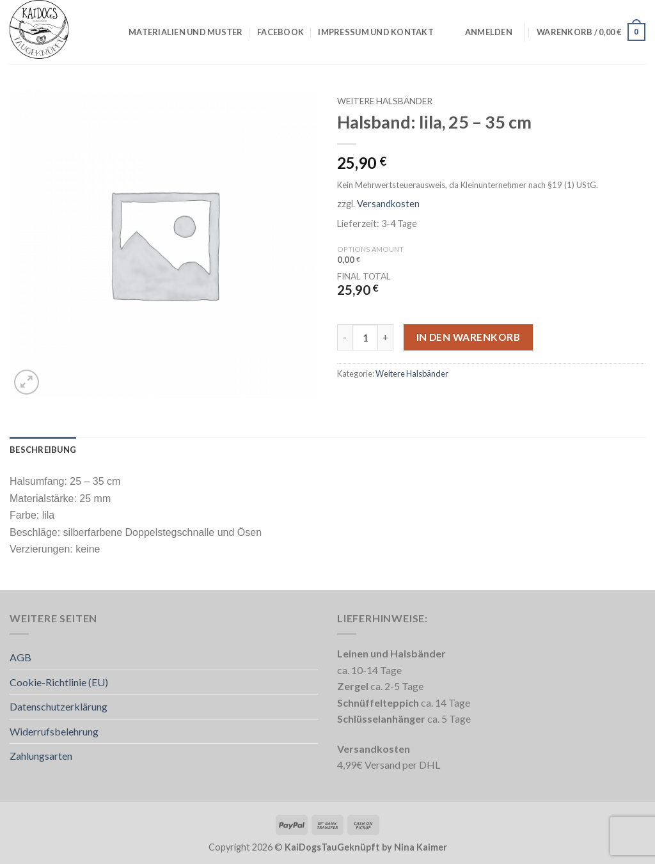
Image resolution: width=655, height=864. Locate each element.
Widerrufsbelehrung (54, 731)
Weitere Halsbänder (384, 101)
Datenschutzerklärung (58, 706)
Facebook (280, 32)
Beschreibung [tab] (43, 449)
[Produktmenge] (365, 337)
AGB (20, 657)
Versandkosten (388, 203)
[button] (488, 32)
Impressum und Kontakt (375, 32)
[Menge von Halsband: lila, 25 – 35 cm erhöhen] (385, 337)
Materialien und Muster (186, 32)
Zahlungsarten (41, 756)
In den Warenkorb (468, 337)
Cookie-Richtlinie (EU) (59, 682)
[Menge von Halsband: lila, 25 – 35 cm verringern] (344, 337)
